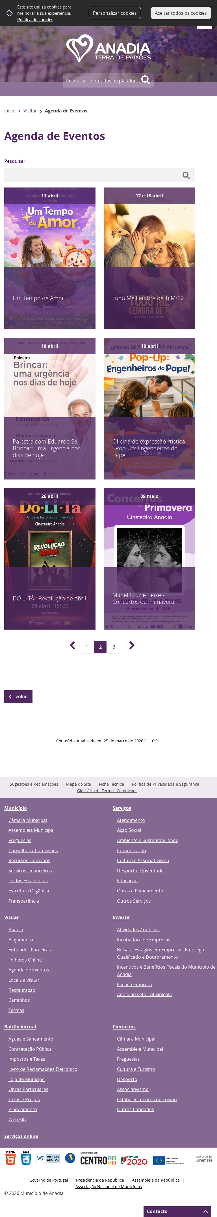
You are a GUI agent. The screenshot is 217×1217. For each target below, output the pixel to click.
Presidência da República (100, 1180)
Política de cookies (35, 19)
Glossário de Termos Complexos (107, 790)
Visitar (30, 111)
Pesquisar (14, 161)
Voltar (22, 696)
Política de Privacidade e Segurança (165, 784)
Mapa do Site (78, 784)
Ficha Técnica (111, 784)
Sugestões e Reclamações (34, 784)
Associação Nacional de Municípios (108, 1186)
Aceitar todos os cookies (181, 13)
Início (10, 111)
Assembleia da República (156, 1180)
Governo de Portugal (48, 1180)
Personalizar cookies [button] (115, 13)
